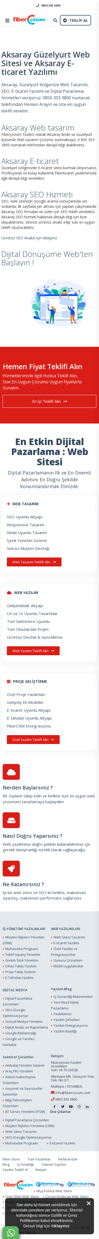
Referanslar (68, 1159)
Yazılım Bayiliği (65, 1031)
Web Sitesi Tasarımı (69, 937)
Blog (6, 1164)
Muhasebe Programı (21, 949)
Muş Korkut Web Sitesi (54, 1191)
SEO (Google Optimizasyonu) (28, 1137)
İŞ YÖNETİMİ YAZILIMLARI (24, 929)
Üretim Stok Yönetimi (21, 960)
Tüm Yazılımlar (39, 1159)
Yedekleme (63, 1013)
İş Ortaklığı (25, 1164)
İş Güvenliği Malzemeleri (73, 996)
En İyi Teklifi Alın (49, 401)
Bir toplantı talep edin (22, 796)
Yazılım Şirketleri (66, 1019)
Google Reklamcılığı (20, 1033)
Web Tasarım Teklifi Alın (34, 562)
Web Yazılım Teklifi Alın (33, 650)
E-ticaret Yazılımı (66, 943)
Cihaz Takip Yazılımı (20, 966)
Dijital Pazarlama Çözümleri (27, 1120)
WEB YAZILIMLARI (65, 929)
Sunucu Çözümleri (68, 960)
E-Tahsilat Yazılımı (19, 977)
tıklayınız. (60, 1226)
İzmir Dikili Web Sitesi (22, 1196)
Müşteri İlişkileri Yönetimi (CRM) (29, 1126)
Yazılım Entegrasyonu (71, 1025)
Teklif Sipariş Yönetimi (22, 954)
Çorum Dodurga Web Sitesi (66, 1196)
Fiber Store (11, 1159)
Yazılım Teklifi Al (15, 1170)
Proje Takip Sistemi (20, 972)
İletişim (40, 1170)
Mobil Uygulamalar (68, 966)
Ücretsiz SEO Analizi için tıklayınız (29, 237)
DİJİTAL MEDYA (15, 990)
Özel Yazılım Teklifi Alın (33, 739)
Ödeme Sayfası (53, 1164)
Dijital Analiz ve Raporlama (26, 1027)
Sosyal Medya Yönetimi (24, 1021)
